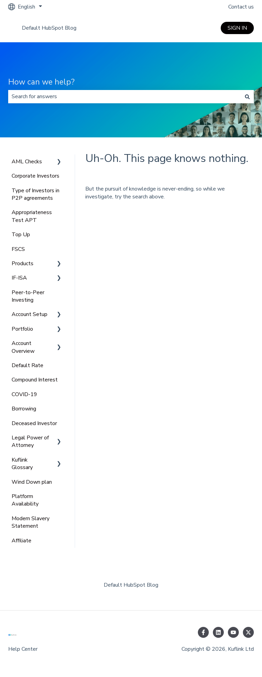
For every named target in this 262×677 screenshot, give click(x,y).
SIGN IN (237, 28)
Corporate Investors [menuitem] (35, 176)
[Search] (247, 96)
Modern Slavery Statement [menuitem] (30, 522)
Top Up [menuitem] (21, 234)
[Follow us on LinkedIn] (218, 632)
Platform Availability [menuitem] (25, 500)
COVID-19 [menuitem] (24, 394)
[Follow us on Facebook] (203, 632)
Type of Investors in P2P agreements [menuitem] (35, 194)
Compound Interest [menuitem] (35, 379)
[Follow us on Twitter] (248, 632)
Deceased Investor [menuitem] (34, 423)
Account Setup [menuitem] (29, 314)
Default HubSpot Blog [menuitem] (131, 585)
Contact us (241, 7)
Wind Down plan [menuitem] (32, 482)
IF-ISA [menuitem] (19, 278)
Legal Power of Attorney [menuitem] (30, 441)
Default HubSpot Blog (49, 28)
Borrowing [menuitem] (24, 408)
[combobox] (124, 96)
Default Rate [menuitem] (27, 365)
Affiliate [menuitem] (21, 540)
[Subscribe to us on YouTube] (233, 632)
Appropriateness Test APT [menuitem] (32, 216)
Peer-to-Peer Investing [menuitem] (28, 296)
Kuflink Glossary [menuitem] (22, 463)
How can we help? (41, 82)
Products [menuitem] (22, 263)
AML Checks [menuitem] (27, 161)
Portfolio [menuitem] (22, 329)
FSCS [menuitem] (18, 249)
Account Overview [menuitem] (23, 347)
